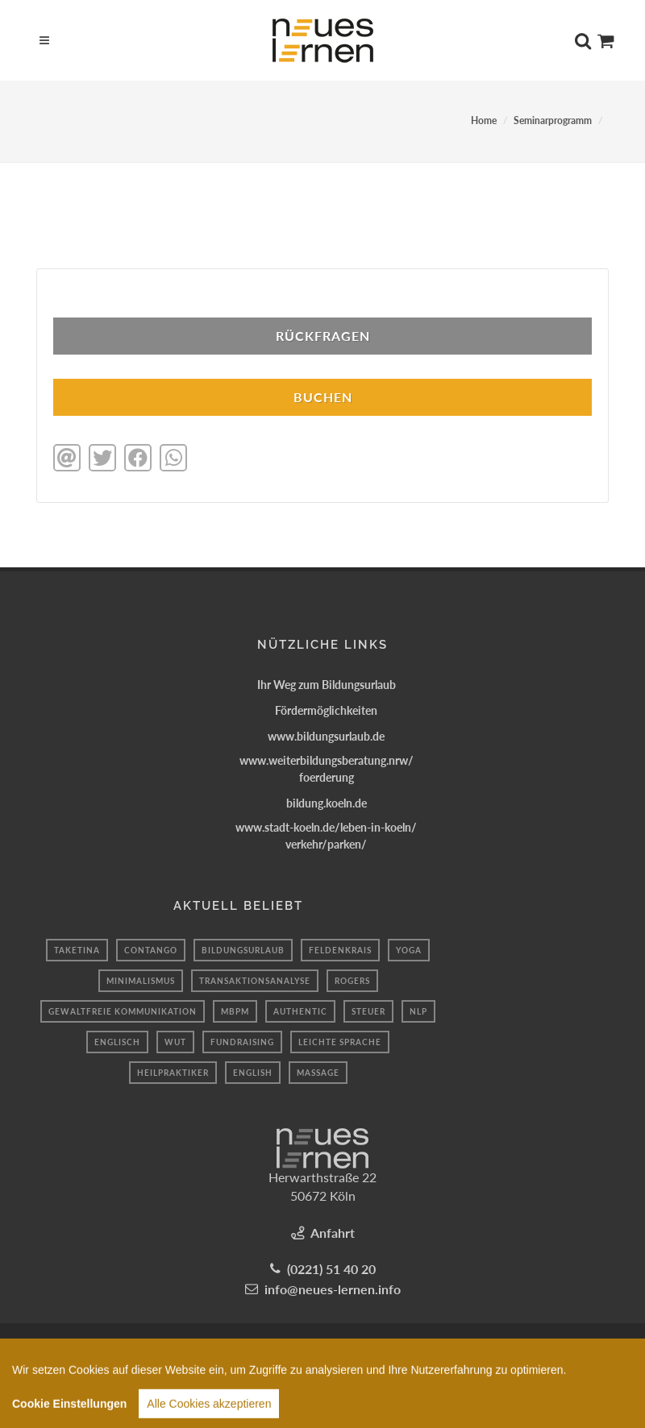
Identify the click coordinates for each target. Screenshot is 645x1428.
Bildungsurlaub (243, 950)
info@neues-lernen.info (332, 1289)
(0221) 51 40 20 (331, 1268)
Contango (150, 950)
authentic (300, 1011)
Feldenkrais (340, 950)
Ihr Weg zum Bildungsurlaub (326, 684)
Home (484, 120)
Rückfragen (323, 335)
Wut (175, 1042)
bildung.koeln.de (326, 803)
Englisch (117, 1042)
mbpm (235, 1011)
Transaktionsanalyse (254, 981)
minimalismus (140, 981)
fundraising (242, 1042)
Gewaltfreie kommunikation (122, 1011)
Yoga (409, 950)
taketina (77, 950)
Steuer (368, 1011)
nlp (418, 1011)
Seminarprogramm (553, 120)
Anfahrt (332, 1232)
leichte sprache (339, 1042)
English (253, 1072)
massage (318, 1072)
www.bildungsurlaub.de (326, 736)
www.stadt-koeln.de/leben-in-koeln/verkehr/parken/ (326, 835)
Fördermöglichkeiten (326, 710)
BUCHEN (322, 397)
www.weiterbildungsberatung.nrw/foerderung (326, 768)
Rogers (352, 981)
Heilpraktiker (173, 1072)
